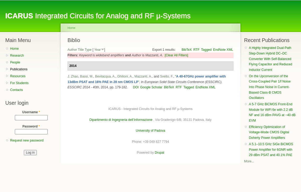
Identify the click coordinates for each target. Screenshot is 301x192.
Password (31, 126)
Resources (17, 76)
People (15, 62)
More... (249, 161)
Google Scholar (151, 87)
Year (97, 50)
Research (17, 55)
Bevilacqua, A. (105, 76)
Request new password (26, 140)
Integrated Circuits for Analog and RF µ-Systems (98, 16)
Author (72, 50)
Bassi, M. (86, 76)
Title (81, 50)
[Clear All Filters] (176, 55)
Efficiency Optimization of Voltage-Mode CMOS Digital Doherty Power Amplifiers (269, 132)
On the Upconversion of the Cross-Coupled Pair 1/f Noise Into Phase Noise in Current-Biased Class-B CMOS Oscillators (269, 87)
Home (14, 49)
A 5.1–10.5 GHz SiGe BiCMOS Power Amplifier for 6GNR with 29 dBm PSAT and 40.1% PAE (271, 149)
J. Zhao (73, 76)
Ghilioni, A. (125, 76)
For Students (19, 83)
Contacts (16, 90)
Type (88, 50)
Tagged (206, 50)
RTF (196, 50)
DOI (136, 87)
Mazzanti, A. (143, 76)
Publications (19, 69)
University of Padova (150, 130)
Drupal (159, 152)
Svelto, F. (166, 76)
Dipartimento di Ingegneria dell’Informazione (120, 120)
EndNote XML (223, 50)
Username (31, 112)
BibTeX (187, 50)
